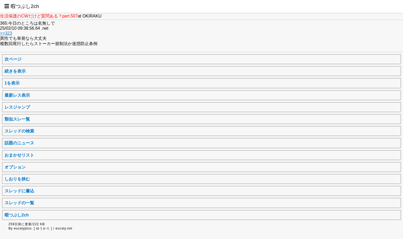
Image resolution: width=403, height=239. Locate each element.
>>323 (6, 33)
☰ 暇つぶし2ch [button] (21, 6)
